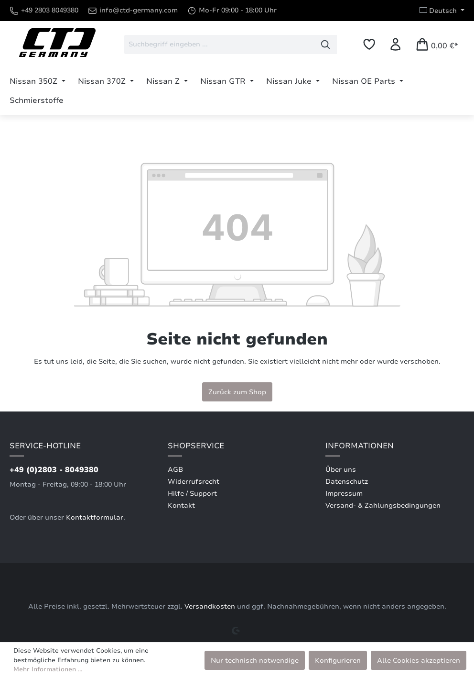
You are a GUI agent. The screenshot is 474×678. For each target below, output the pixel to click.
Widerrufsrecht (193, 481)
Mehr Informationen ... (47, 669)
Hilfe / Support (192, 493)
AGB (175, 469)
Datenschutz (346, 481)
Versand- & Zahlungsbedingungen (383, 505)
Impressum (344, 493)
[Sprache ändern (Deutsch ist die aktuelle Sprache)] (442, 10)
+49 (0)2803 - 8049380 (54, 470)
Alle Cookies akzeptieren (418, 660)
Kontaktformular (94, 517)
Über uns (340, 469)
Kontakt (181, 505)
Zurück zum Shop (237, 392)
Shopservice (196, 446)
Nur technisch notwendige (255, 660)
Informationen (359, 446)
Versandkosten (209, 606)
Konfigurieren (338, 660)
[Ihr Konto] (395, 44)
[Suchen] (325, 44)
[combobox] (219, 44)
